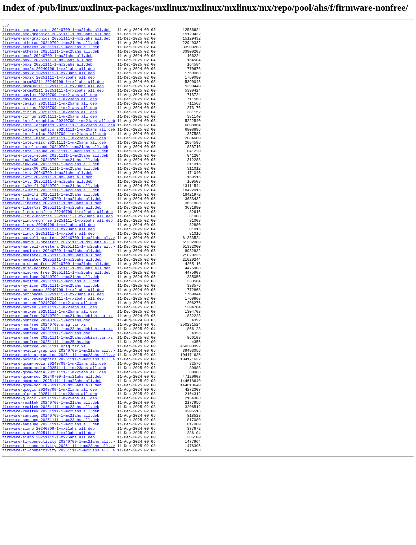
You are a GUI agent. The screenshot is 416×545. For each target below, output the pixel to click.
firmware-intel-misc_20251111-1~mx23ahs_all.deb (54, 161)
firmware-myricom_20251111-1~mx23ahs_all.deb (50, 332)
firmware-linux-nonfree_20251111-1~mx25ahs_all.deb (57, 260)
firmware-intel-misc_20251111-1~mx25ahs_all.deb (54, 166)
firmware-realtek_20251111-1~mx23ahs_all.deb (50, 483)
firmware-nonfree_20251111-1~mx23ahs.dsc (46, 395)
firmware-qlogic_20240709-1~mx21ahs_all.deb (49, 463)
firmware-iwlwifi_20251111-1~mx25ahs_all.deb (50, 228)
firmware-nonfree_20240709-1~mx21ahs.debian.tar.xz (57, 374)
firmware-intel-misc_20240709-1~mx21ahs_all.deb (54, 156)
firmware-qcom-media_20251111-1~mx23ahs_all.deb (54, 437)
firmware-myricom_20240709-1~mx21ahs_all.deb (50, 327)
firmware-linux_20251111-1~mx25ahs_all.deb (48, 275)
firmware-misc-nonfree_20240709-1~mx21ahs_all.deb (56, 312)
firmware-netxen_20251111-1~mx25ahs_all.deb (49, 369)
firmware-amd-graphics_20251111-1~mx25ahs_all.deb (56, 41)
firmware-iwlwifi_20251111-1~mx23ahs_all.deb (50, 223)
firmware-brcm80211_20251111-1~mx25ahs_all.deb (53, 104)
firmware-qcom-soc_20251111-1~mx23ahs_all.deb (51, 452)
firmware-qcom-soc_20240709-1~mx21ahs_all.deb (51, 447)
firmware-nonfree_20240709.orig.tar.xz (44, 385)
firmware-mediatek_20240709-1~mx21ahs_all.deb (51, 296)
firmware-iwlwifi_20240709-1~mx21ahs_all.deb (50, 218)
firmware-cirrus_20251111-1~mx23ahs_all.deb (49, 130)
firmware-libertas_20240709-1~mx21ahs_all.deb (51, 234)
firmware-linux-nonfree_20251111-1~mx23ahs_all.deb (57, 254)
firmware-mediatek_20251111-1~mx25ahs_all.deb (51, 306)
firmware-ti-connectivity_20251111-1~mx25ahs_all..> (58, 535)
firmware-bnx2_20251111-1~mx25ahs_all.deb (47, 72)
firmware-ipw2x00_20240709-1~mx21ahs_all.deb (50, 187)
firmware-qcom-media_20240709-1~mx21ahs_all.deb (54, 431)
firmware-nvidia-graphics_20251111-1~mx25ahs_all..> (58, 426)
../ (5, 26)
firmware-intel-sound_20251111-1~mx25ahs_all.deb (55, 182)
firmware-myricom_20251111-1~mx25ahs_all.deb (50, 338)
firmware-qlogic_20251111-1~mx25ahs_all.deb (49, 473)
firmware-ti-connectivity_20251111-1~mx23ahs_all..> (58, 530)
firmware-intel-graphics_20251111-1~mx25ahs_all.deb (58, 150)
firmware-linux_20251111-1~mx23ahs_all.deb (48, 270)
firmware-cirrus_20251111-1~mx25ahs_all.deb (49, 135)
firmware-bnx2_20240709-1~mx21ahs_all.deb (47, 62)
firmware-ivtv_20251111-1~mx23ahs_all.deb (47, 208)
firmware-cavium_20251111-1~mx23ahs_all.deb (49, 114)
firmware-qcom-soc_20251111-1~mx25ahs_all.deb (51, 457)
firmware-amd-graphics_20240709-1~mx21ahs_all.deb (56, 31)
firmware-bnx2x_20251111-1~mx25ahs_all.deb (48, 88)
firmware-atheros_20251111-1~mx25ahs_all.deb (50, 57)
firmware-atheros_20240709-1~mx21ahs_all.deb (50, 46)
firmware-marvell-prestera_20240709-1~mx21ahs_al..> (58, 280)
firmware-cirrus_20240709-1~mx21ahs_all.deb (49, 124)
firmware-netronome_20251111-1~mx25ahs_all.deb (53, 353)
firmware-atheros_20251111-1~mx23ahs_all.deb (50, 52)
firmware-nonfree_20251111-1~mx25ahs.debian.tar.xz (57, 400)
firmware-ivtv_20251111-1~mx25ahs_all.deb (47, 213)
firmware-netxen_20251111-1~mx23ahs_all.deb (49, 364)
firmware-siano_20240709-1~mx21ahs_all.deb (48, 509)
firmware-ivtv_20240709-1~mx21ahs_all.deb (47, 202)
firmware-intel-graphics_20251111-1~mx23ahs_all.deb (58, 145)
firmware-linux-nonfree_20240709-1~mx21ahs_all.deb (57, 249)
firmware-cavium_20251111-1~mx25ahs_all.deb (49, 119)
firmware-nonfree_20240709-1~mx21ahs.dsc (46, 379)
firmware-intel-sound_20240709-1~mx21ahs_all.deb (55, 171)
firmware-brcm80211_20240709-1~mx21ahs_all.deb (53, 93)
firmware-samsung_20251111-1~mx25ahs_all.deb (50, 504)
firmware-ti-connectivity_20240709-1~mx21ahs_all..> (58, 525)
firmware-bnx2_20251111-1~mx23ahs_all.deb (47, 67)
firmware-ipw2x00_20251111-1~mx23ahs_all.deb (50, 192)
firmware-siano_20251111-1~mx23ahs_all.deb (48, 515)
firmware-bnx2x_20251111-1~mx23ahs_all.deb (48, 83)
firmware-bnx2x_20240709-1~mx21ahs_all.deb (48, 78)
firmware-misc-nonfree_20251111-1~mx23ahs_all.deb (56, 317)
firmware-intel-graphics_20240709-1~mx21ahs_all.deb (58, 140)
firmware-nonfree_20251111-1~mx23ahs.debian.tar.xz (57, 390)
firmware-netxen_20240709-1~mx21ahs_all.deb (49, 359)
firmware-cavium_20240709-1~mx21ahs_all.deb (49, 109)
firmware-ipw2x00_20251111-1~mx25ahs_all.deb (50, 197)
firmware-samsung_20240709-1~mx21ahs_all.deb (50, 494)
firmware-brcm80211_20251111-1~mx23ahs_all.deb (53, 98)
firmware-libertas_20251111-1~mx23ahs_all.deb (51, 239)
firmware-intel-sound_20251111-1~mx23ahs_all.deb (55, 176)
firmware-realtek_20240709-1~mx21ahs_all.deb (50, 478)
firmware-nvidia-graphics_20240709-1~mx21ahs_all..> (58, 416)
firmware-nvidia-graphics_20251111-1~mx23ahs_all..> (58, 421)
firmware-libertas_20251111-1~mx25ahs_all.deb (51, 244)
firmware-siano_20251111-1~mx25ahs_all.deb (48, 520)
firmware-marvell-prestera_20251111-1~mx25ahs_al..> (58, 291)
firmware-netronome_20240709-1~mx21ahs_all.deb (53, 343)
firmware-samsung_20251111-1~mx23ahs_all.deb (50, 499)
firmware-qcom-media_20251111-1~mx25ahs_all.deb (54, 442)
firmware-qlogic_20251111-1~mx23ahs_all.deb (49, 468)
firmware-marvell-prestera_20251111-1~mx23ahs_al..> (58, 286)
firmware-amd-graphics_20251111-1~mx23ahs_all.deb (56, 36)
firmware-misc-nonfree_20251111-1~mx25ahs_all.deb (56, 322)
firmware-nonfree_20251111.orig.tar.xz (44, 411)
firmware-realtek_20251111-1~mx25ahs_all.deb (50, 489)
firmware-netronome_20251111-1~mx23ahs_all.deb (53, 348)
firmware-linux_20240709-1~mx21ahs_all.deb (48, 265)
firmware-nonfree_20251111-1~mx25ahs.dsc (46, 405)
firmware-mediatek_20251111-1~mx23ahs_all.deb (51, 301)
